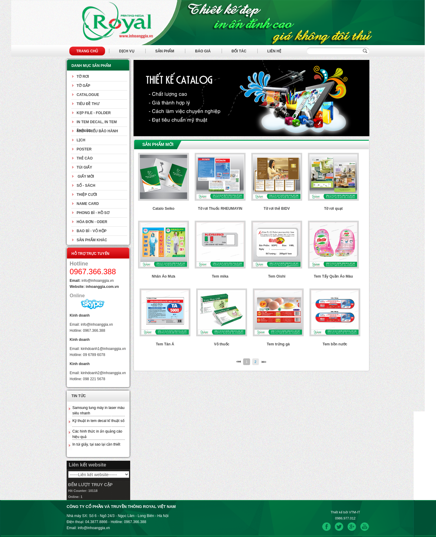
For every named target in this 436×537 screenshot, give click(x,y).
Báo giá (202, 51)
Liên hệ (274, 51)
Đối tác (239, 51)
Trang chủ (87, 51)
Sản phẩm (164, 51)
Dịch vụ (126, 51)
